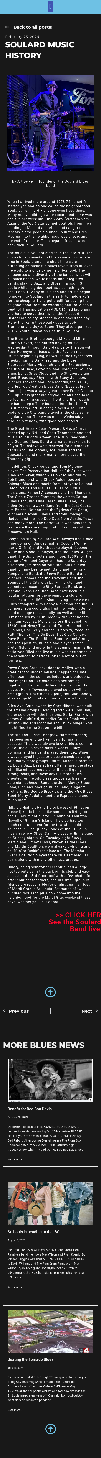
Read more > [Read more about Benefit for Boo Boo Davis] (15, 1159)
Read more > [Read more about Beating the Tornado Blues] (15, 1410)
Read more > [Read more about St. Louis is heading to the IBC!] (15, 1287)
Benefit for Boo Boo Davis (30, 1109)
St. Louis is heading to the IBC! (34, 1231)
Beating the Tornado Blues (30, 1359)
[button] (50, 6)
